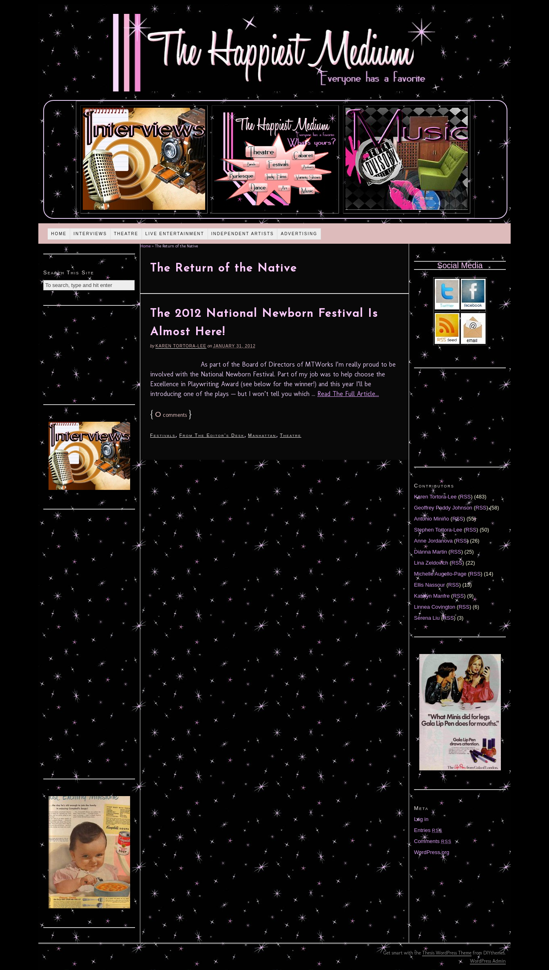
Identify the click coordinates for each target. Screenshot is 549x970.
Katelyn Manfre (431, 596)
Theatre (126, 233)
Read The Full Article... (348, 394)
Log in (421, 819)
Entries (428, 830)
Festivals (162, 435)
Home (58, 233)
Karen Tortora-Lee (180, 346)
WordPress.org (431, 852)
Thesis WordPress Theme (447, 953)
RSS (465, 497)
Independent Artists (242, 233)
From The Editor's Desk (211, 435)
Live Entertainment (174, 233)
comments (171, 415)
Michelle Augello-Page (440, 574)
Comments (433, 841)
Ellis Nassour (429, 585)
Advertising (299, 233)
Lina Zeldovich (431, 563)
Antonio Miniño (431, 519)
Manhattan (262, 435)
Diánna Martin (430, 552)
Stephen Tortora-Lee (438, 530)
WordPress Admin (488, 961)
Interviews (90, 233)
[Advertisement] (89, 354)
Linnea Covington (434, 607)
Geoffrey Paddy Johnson (443, 508)
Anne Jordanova (433, 541)
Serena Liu (427, 618)
